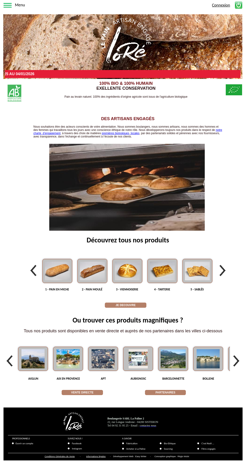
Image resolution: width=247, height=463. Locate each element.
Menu (20, 4)
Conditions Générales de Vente (60, 456)
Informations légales (96, 456)
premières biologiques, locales (120, 133)
